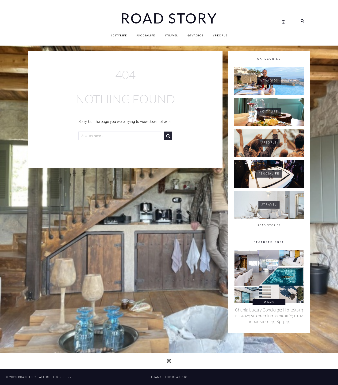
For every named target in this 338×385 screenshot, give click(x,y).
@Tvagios (196, 35)
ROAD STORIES (269, 225)
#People (220, 35)
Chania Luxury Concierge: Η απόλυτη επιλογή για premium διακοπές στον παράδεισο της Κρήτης (269, 316)
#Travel (171, 35)
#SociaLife (145, 35)
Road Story (169, 18)
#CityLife (119, 35)
